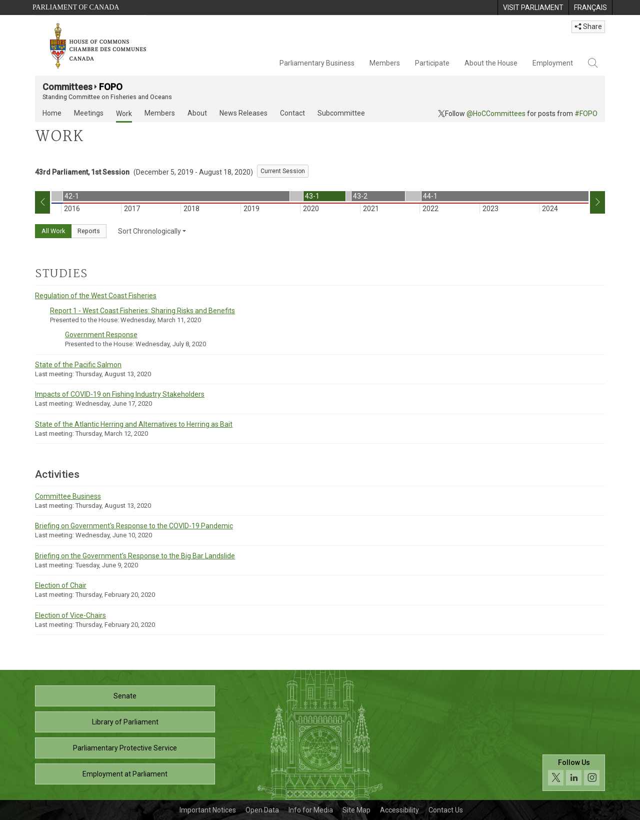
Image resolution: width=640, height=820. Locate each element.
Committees (67, 87)
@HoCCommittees (496, 114)
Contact (292, 113)
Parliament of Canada (75, 7)
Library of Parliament (125, 722)
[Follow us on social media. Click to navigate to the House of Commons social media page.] (573, 772)
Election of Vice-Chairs (70, 615)
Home (52, 113)
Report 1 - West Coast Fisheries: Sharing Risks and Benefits (142, 311)
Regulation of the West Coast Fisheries (95, 296)
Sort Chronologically (152, 231)
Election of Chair (60, 585)
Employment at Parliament (125, 774)
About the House (491, 63)
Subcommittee (341, 113)
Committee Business (68, 496)
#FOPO (586, 114)
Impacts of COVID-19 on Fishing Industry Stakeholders (119, 394)
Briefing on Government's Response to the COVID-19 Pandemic (134, 526)
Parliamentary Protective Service (125, 748)
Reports (89, 231)
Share (588, 27)
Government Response (101, 335)
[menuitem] (533, 7)
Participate (432, 63)
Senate (125, 696)
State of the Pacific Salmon (78, 365)
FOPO (110, 87)
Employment (552, 63)
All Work (53, 231)
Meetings (89, 113)
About (197, 113)
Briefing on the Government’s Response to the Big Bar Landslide (135, 556)
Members (385, 63)
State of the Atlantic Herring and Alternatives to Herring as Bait (133, 424)
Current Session (282, 171)
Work (124, 114)
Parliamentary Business (317, 63)
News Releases (244, 113)
